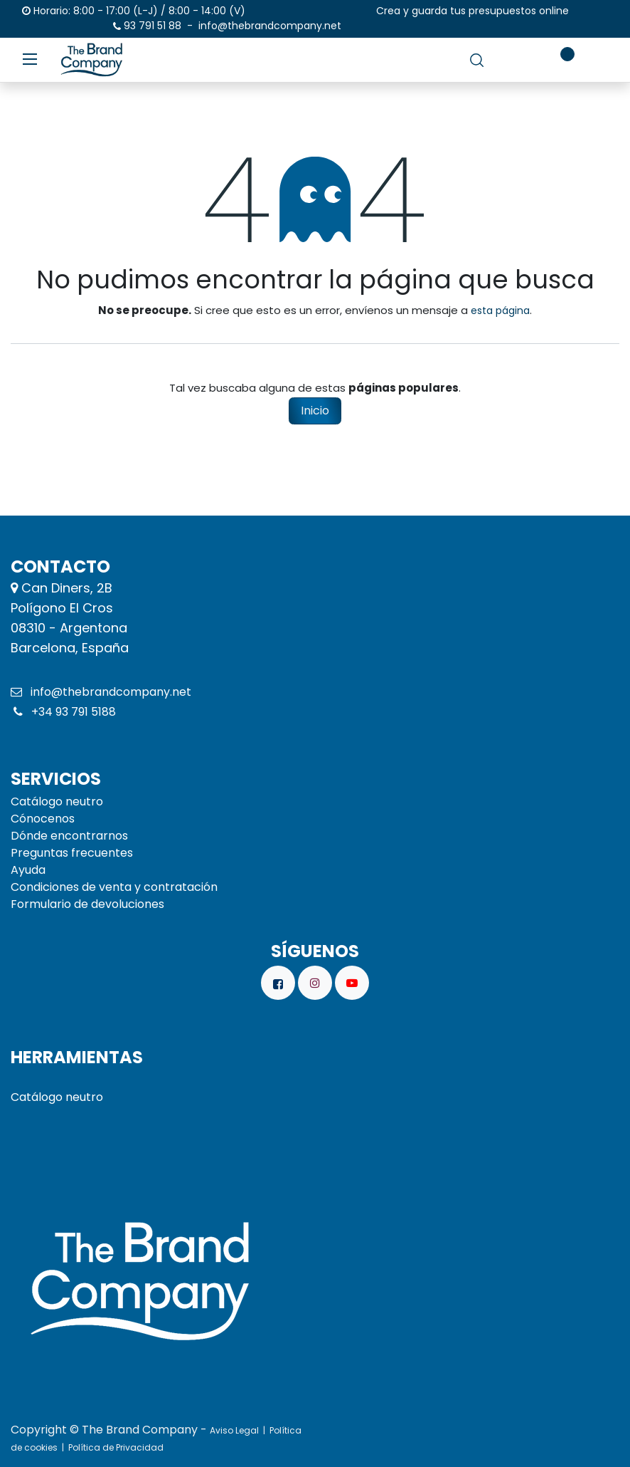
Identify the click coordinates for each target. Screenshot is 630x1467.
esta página (500, 310)
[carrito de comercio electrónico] (517, 59)
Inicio (315, 410)
